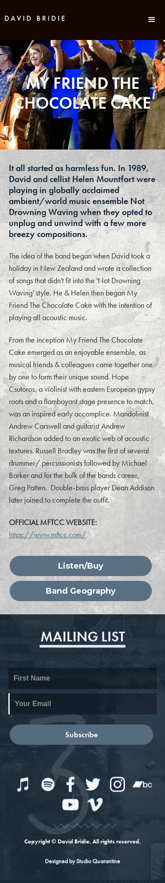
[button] (152, 20)
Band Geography (81, 591)
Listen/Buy (80, 566)
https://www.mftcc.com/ (47, 534)
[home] (35, 17)
